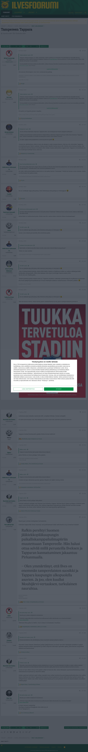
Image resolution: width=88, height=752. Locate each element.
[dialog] (44, 376)
